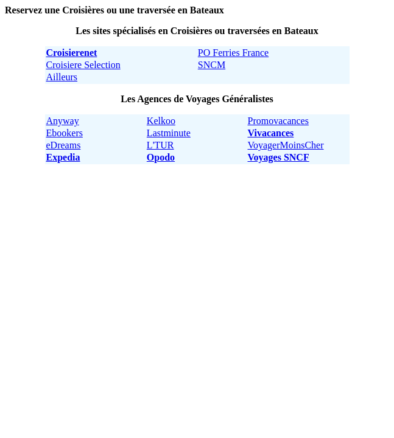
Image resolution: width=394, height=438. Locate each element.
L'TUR (160, 145)
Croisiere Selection (83, 65)
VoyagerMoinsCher (286, 145)
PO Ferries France (233, 52)
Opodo (161, 157)
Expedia (63, 157)
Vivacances (271, 133)
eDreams (63, 145)
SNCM (211, 65)
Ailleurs (62, 77)
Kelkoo (161, 121)
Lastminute (169, 133)
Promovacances (278, 121)
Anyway (62, 121)
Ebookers (64, 133)
